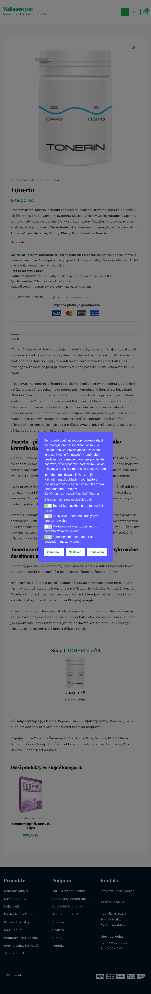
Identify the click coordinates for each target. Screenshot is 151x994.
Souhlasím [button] (96, 552)
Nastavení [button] (75, 552)
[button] (48, 506)
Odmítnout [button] (54, 552)
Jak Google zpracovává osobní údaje (70, 493)
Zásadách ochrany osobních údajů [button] (68, 499)
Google (92, 468)
